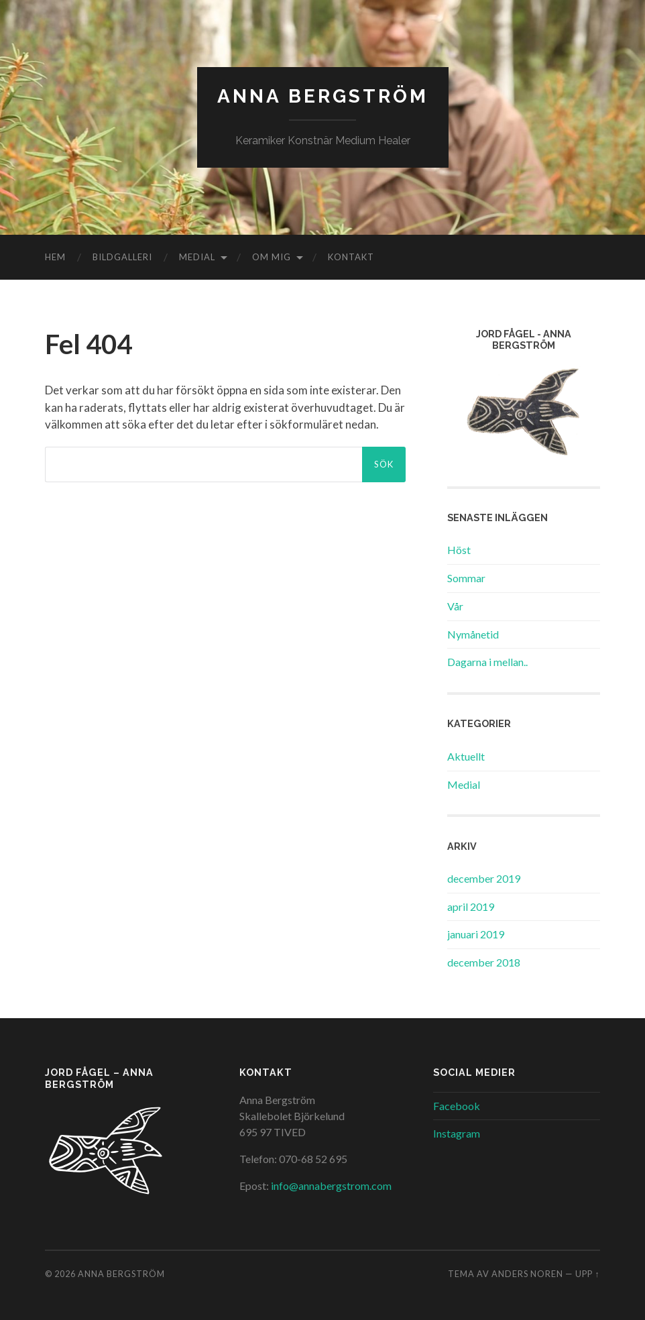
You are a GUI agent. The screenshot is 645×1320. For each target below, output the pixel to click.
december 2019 (483, 878)
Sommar (466, 577)
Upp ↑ (587, 1273)
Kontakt (351, 257)
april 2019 (470, 906)
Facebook (456, 1105)
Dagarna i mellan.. (487, 661)
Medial (197, 257)
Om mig (271, 257)
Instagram (456, 1133)
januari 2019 (475, 934)
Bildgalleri (122, 257)
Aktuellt (466, 756)
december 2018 (483, 962)
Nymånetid (473, 634)
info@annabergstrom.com (331, 1185)
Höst (459, 549)
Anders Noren (527, 1273)
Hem (55, 257)
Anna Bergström (322, 96)
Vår (455, 606)
